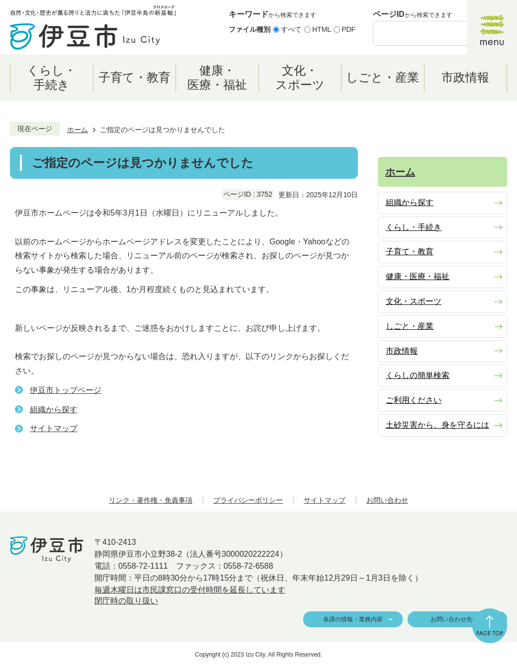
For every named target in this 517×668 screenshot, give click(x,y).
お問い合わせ (387, 500)
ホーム (77, 130)
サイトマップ (54, 428)
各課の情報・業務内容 (353, 619)
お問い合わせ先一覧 (457, 619)
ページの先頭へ (489, 625)
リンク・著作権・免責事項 (150, 500)
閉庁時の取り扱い (126, 600)
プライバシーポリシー (248, 500)
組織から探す (54, 409)
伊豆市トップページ (65, 390)
